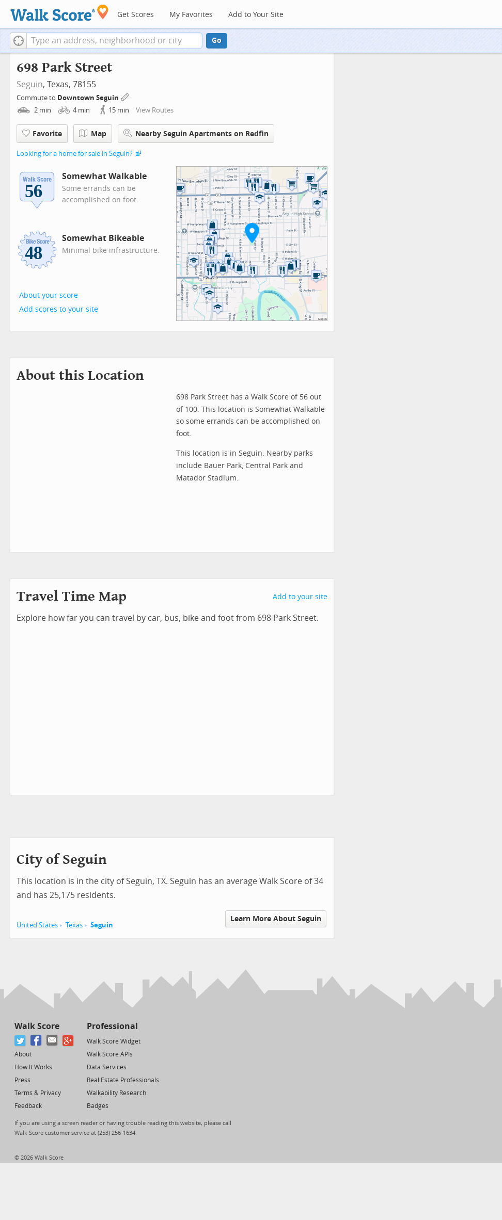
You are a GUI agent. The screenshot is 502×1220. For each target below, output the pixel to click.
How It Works (33, 1067)
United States (37, 925)
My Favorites (191, 14)
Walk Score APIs (110, 1054)
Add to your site (300, 596)
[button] (18, 41)
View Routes (155, 110)
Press (22, 1080)
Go (217, 40)
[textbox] (114, 41)
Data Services (107, 1067)
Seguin (30, 84)
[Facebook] (36, 1041)
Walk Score (36, 1026)
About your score (48, 295)
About (23, 1054)
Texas (74, 925)
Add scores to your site (58, 309)
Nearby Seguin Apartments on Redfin (196, 133)
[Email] (52, 1041)
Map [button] (92, 133)
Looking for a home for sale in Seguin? (75, 153)
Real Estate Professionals (123, 1080)
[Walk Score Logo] (59, 12)
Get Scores (135, 14)
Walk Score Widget (113, 1041)
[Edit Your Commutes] (125, 96)
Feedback (28, 1106)
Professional (112, 1026)
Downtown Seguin (88, 98)
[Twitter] (20, 1041)
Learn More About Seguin (275, 918)
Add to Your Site (256, 14)
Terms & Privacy (37, 1093)
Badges (97, 1106)
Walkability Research (116, 1093)
